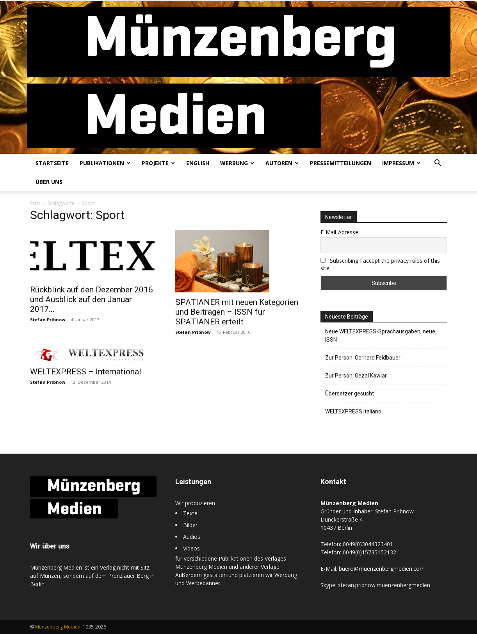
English (197, 163)
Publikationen (105, 163)
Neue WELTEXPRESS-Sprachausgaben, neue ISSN (380, 335)
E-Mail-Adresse (339, 232)
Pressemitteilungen (340, 163)
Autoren (282, 163)
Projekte (158, 163)
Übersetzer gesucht (349, 393)
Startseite (52, 163)
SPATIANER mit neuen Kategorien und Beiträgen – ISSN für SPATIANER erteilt (236, 311)
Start (35, 203)
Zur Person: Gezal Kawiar (356, 375)
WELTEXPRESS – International (85, 371)
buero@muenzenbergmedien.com (382, 568)
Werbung (237, 163)
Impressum (401, 163)
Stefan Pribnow (47, 319)
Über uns (49, 181)
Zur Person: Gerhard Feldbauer (362, 357)
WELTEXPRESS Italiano (353, 411)
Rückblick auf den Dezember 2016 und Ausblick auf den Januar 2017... (91, 299)
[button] (437, 163)
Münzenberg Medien (57, 626)
